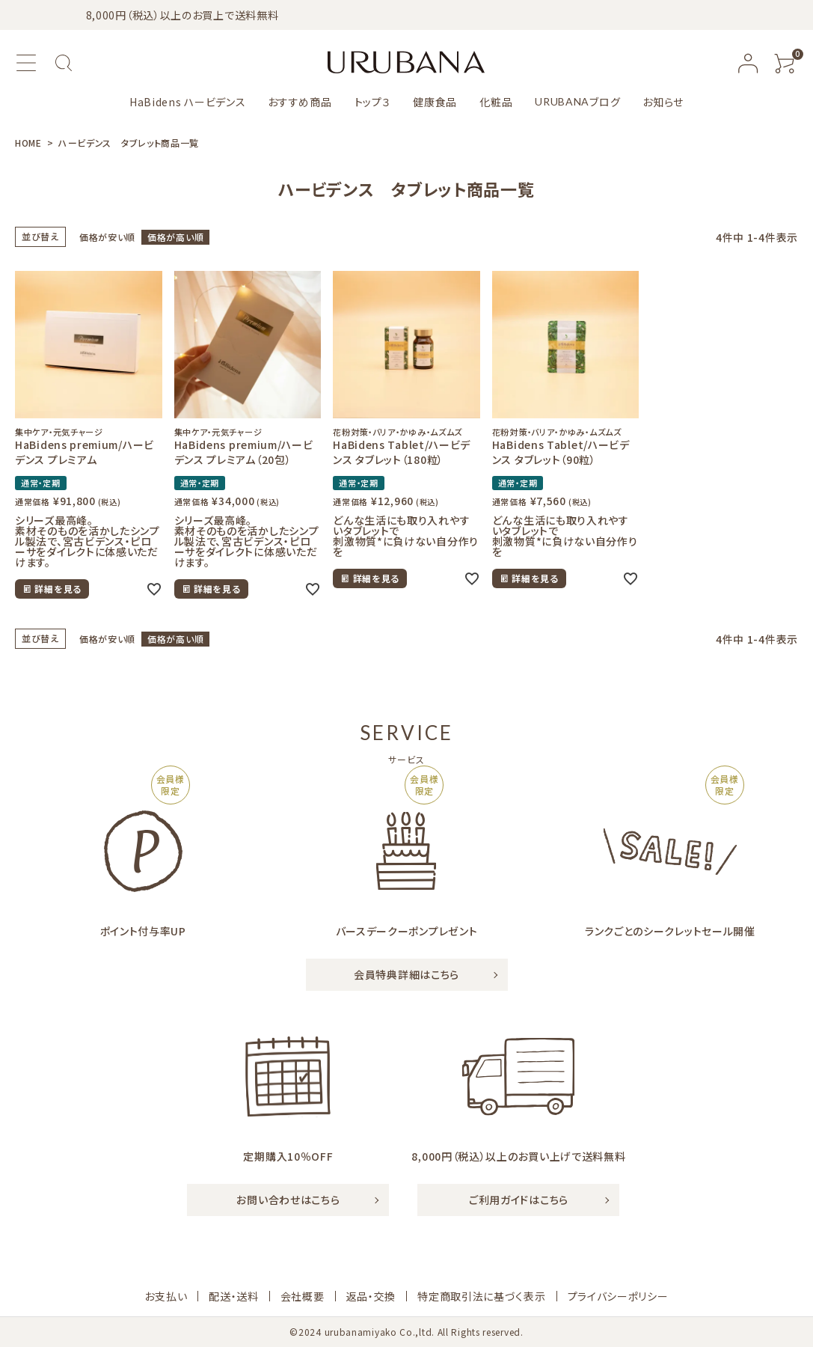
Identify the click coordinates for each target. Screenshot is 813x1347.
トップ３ (373, 101)
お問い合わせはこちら (288, 1199)
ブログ (577, 101)
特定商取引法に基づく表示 (481, 1296)
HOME (28, 142)
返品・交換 (371, 1296)
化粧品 (495, 101)
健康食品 (435, 101)
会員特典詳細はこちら (406, 974)
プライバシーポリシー (618, 1296)
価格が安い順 (107, 236)
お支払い (165, 1296)
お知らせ (663, 101)
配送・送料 (234, 1296)
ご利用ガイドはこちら (518, 1199)
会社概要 (302, 1296)
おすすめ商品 (299, 101)
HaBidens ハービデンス (187, 101)
